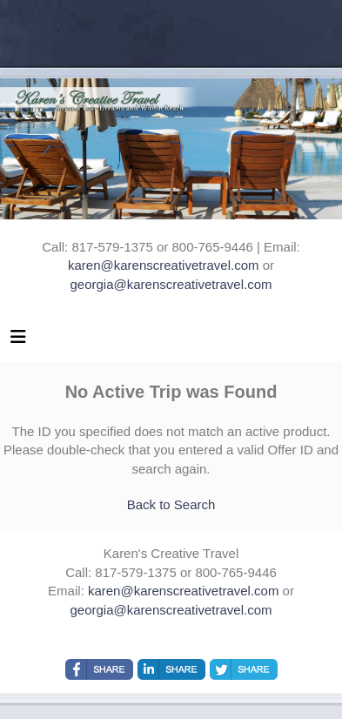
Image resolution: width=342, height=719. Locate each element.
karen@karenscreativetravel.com (163, 265)
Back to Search (171, 504)
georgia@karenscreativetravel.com (171, 284)
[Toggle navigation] (18, 341)
